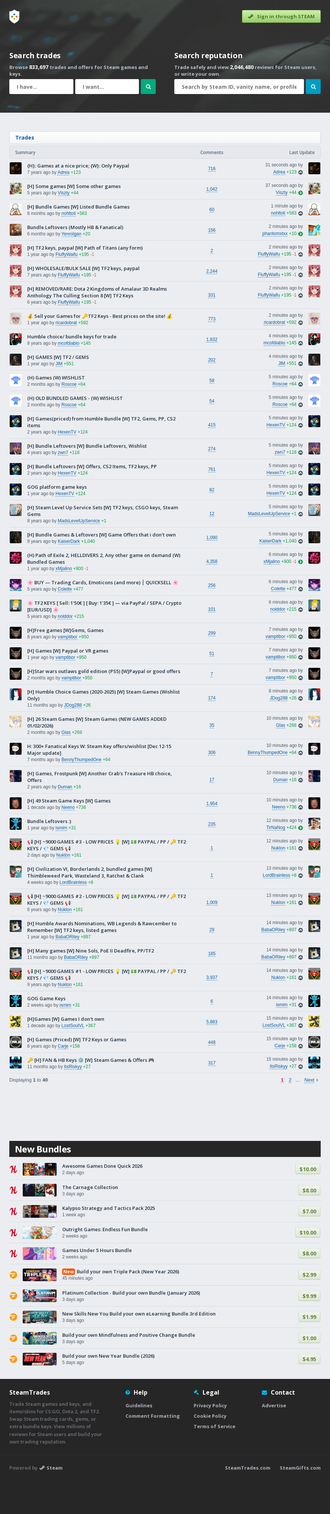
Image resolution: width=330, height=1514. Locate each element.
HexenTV (67, 465)
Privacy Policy (210, 1439)
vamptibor (67, 670)
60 (211, 243)
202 (212, 393)
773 (212, 352)
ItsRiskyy (73, 1100)
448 (212, 1076)
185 (212, 987)
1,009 (212, 936)
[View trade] (299, 205)
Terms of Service (214, 1460)
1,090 (212, 571)
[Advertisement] (165, 139)
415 (212, 458)
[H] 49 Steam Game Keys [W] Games (69, 834)
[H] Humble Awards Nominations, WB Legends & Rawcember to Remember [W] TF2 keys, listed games (102, 960)
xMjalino (63, 602)
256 (212, 619)
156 (212, 263)
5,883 (212, 1055)
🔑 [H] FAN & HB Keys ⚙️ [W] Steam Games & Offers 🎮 (90, 1093)
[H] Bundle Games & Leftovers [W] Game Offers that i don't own (101, 568)
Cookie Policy (210, 1449)
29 (211, 963)
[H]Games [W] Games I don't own (65, 1052)
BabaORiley (67, 970)
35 (211, 758)
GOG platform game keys (57, 520)
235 (212, 857)
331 (212, 328)
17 (211, 813)
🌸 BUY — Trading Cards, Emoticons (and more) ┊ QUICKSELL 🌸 (102, 616)
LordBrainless (73, 916)
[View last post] (299, 226)
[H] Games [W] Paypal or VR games (67, 684)
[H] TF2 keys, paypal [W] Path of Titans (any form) (85, 281)
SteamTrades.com (247, 1501)
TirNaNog (275, 861)
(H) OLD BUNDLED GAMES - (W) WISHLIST (75, 431)
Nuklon (63, 888)
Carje (63, 1079)
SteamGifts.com (300, 1501)
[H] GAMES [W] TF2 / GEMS (58, 390)
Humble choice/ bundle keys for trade (72, 370)
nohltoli (68, 247)
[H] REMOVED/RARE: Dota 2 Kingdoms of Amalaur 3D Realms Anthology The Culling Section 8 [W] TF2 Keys (97, 325)
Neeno (67, 841)
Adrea (63, 206)
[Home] (14, 16)
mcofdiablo (68, 376)
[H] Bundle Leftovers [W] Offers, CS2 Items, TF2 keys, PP (92, 500)
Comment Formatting (153, 1449)
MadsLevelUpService (79, 554)
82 (211, 523)
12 (211, 547)
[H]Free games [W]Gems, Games (65, 663)
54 (211, 434)
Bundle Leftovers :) (49, 854)
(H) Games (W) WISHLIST (56, 411)
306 (212, 786)
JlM (59, 397)
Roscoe (69, 417)
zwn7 (63, 486)
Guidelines (139, 1439)
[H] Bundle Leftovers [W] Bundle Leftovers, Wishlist (87, 479)
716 (212, 202)
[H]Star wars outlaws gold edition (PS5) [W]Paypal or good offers (103, 704)
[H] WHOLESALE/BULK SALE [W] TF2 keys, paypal (83, 301)
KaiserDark (69, 575)
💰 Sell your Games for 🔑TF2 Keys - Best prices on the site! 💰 (99, 349)
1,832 (212, 373)
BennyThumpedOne (81, 793)
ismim (61, 861)
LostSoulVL (72, 1059)
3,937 (212, 1011)
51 (211, 687)
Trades (24, 171)
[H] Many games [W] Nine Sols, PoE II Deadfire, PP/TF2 (90, 984)
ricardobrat (66, 356)
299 (212, 666)
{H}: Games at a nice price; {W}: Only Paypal (78, 199)
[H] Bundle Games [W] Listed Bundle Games (78, 240)
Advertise (274, 1439)
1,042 (212, 222)
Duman (65, 820)
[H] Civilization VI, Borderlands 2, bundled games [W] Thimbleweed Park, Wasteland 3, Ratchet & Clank (89, 906)
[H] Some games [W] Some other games (74, 219)
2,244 (212, 304)
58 (211, 414)
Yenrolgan (71, 267)
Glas (66, 766)
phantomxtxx (275, 267)
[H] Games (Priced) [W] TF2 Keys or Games (76, 1073)
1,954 (212, 837)
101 (212, 642)
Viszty (64, 226)
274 (212, 482)
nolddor (65, 650)
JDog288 (73, 738)
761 (212, 503)
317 (212, 1096)
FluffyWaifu (66, 288)
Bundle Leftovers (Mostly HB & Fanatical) (75, 260)
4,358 (212, 595)
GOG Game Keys (46, 1032)
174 (212, 731)
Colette (65, 622)
